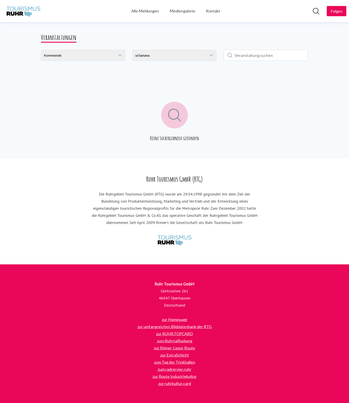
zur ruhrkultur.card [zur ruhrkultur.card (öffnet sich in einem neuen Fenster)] (174, 383)
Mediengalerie (182, 10)
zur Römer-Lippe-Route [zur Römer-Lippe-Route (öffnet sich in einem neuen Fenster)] (174, 347)
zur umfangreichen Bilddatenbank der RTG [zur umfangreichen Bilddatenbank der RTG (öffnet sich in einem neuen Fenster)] (174, 326)
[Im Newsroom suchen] (316, 11)
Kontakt (213, 10)
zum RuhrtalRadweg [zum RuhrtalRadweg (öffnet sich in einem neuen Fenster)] (174, 340)
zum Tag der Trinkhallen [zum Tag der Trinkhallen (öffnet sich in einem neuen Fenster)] (174, 362)
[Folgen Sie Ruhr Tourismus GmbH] (336, 11)
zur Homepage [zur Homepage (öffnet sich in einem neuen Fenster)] (174, 319)
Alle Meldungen (145, 10)
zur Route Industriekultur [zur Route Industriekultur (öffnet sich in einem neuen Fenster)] (174, 376)
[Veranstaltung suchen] (266, 55)
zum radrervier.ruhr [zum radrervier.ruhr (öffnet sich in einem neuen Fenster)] (174, 369)
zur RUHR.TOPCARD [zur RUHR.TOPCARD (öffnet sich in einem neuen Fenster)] (174, 333)
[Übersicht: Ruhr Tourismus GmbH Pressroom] (23, 11)
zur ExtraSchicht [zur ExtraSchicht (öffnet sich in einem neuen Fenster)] (174, 355)
